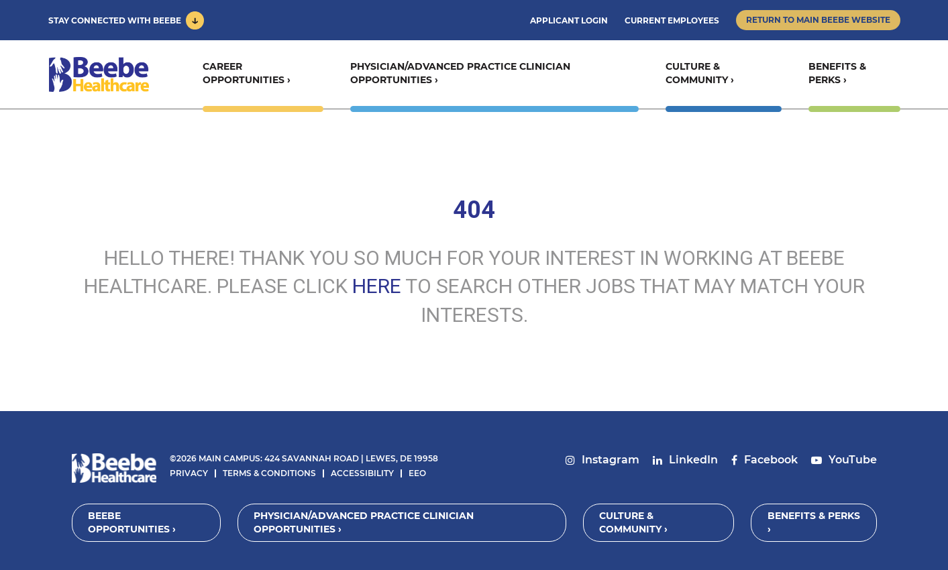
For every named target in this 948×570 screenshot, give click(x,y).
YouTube (853, 459)
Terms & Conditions (269, 473)
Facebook (771, 459)
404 (474, 210)
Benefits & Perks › (837, 74)
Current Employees (672, 20)
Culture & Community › (699, 74)
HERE (376, 286)
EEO (417, 473)
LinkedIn (693, 459)
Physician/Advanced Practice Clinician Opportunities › (460, 74)
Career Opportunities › (246, 74)
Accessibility (362, 473)
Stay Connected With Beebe (114, 20)
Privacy (189, 473)
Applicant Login (569, 20)
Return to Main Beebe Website (818, 20)
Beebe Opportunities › (132, 522)
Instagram (610, 459)
